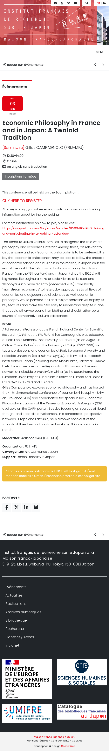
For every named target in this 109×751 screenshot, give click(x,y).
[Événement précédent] (95, 64)
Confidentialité (60, 740)
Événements (14, 86)
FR (98, 3)
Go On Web (68, 746)
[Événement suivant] (103, 64)
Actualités (14, 595)
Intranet (12, 645)
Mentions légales (37, 740)
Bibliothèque (16, 620)
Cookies (77, 740)
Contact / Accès (19, 637)
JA (104, 3)
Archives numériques (23, 612)
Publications (15, 603)
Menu (98, 52)
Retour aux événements (23, 64)
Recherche (14, 628)
